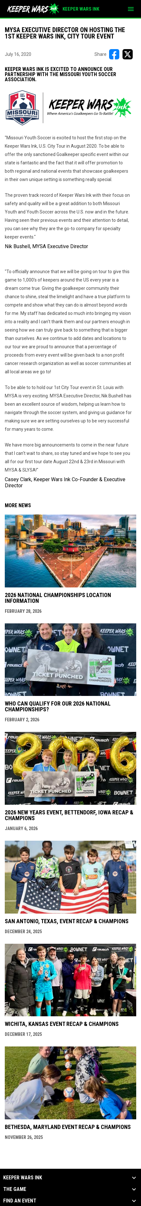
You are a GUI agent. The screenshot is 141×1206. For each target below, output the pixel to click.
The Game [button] (14, 1189)
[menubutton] (131, 9)
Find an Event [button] (19, 1200)
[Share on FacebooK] (114, 54)
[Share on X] (127, 54)
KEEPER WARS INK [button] (22, 1177)
